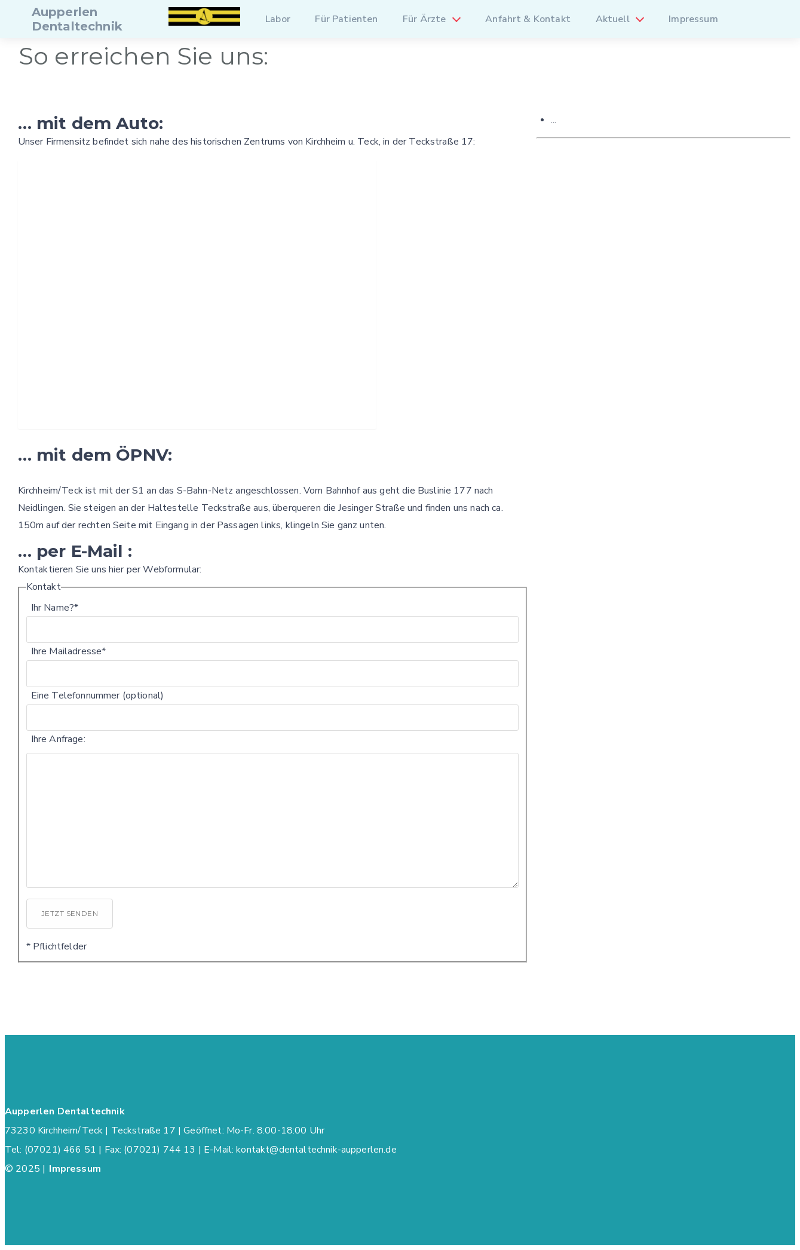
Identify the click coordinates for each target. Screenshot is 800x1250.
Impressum (693, 19)
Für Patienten (346, 19)
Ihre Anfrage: (58, 739)
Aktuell (613, 19)
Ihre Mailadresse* (68, 651)
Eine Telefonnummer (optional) (97, 695)
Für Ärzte (424, 19)
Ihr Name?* (55, 607)
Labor (277, 19)
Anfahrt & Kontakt (528, 19)
